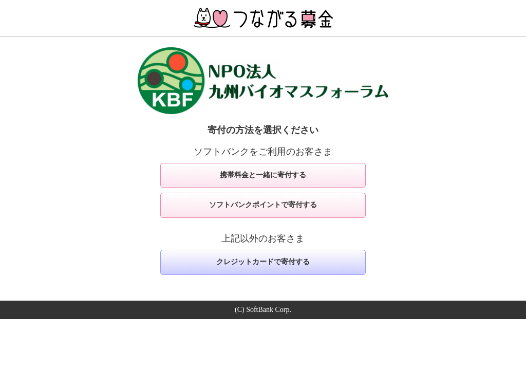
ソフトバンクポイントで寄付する (263, 205)
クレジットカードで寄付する (263, 262)
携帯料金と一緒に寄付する (263, 175)
